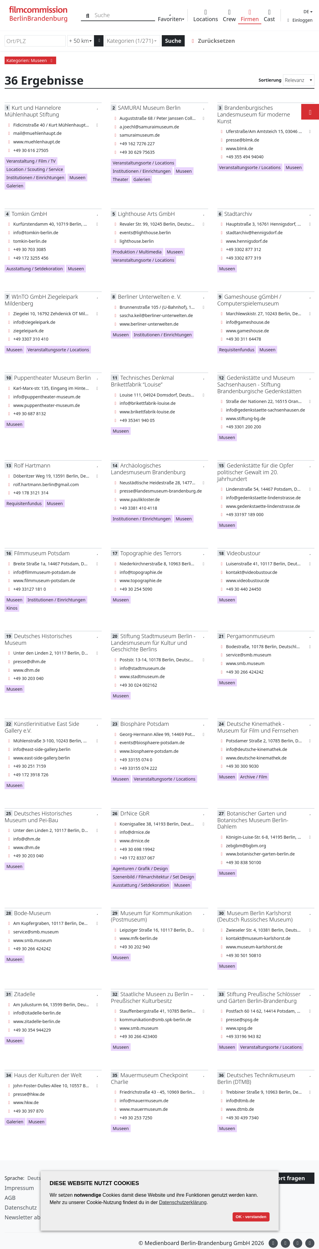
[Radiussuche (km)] (80, 40)
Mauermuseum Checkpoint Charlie (149, 1078)
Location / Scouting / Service (34, 169)
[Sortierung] (298, 80)
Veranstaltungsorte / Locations (143, 163)
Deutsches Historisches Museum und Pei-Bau (38, 816)
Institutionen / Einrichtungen (35, 177)
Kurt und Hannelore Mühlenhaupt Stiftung (33, 111)
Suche (173, 40)
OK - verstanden (251, 1216)
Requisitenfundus (237, 350)
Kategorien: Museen (30, 60)
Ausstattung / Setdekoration (34, 269)
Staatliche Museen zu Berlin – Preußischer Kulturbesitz (152, 997)
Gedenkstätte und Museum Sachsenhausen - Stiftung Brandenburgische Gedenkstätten (259, 384)
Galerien (15, 186)
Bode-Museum (32, 913)
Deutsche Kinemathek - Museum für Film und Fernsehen (258, 727)
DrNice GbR (134, 813)
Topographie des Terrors (150, 553)
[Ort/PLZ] (35, 40)
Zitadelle (24, 994)
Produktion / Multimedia (137, 252)
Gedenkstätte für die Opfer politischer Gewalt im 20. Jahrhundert (255, 472)
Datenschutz (21, 1207)
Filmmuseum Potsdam (42, 553)
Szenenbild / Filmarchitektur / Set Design (153, 877)
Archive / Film (253, 777)
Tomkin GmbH (29, 213)
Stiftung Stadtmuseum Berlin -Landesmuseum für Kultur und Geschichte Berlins (153, 642)
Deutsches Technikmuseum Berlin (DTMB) (256, 1078)
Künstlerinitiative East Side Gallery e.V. (42, 727)
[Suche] (88, 15)
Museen (77, 177)
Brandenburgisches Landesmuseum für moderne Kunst (253, 114)
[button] (307, 11)
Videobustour (243, 553)
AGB (10, 1197)
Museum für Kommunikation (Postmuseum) (151, 916)
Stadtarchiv (238, 213)
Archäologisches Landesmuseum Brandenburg (148, 468)
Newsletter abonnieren (34, 1217)
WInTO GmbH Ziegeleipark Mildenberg (41, 300)
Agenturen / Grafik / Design (140, 868)
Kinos (11, 608)
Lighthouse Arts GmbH (146, 213)
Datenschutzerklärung (183, 1202)
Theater (120, 179)
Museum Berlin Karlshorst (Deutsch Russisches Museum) (255, 916)
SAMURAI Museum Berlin (149, 107)
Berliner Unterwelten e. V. (149, 296)
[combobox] (132, 40)
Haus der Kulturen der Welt (48, 1075)
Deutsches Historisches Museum (38, 639)
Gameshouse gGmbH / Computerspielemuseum (249, 300)
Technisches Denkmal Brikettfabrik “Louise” (142, 381)
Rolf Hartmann (32, 465)
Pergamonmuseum (251, 636)
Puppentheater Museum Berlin (52, 377)
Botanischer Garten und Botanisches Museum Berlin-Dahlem (252, 820)
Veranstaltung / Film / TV (31, 161)
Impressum (19, 1188)
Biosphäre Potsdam (144, 723)
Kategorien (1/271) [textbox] (130, 40)
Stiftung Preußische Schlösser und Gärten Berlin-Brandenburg (259, 997)
